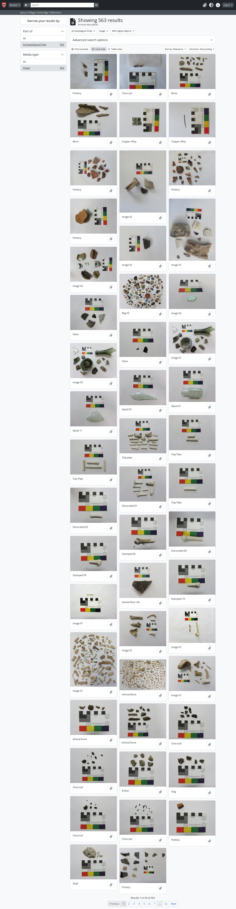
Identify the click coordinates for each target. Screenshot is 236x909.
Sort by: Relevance (174, 49)
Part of (27, 31)
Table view (115, 49)
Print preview (79, 49)
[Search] (62, 5)
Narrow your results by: (43, 21)
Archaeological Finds (43, 45)
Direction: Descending (200, 49)
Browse (14, 5)
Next (173, 903)
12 (166, 903)
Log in (227, 5)
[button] (204, 5)
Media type (30, 54)
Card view (98, 49)
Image (43, 68)
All (24, 38)
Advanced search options (90, 40)
